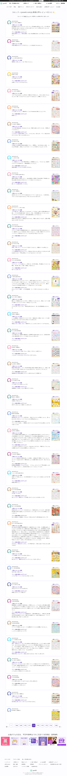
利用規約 (32, 764)
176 (51, 725)
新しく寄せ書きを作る (14, 3)
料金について (24, 762)
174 (42, 725)
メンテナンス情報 (25, 766)
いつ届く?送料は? (37, 3)
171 (29, 725)
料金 (15, 6)
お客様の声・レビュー (49, 6)
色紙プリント (21, 6)
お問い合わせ (7, 764)
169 (21, 725)
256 (56, 725)
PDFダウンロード (30, 6)
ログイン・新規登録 (60, 3)
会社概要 (6, 766)
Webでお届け (39, 6)
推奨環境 (23, 764)
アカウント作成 (16, 759)
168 (17, 725)
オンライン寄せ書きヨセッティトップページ (3, 3)
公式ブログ (15, 766)
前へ (7, 726)
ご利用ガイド (26, 3)
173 (38, 725)
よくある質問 (49, 3)
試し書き (58, 6)
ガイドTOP (9, 6)
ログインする (7, 759)
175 (46, 725)
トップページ (7, 762)
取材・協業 (15, 764)
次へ (60, 726)
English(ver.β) (34, 766)
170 (25, 725)
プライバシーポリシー (43, 764)
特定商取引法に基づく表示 (55, 764)
